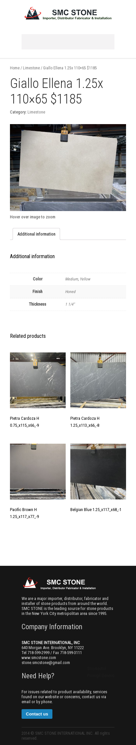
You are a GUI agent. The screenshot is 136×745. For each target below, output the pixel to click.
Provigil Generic (100, 675)
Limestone (31, 68)
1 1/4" (70, 304)
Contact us (37, 713)
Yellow (85, 279)
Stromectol (96, 668)
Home (15, 68)
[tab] (36, 234)
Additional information (36, 234)
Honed (70, 291)
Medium (71, 279)
